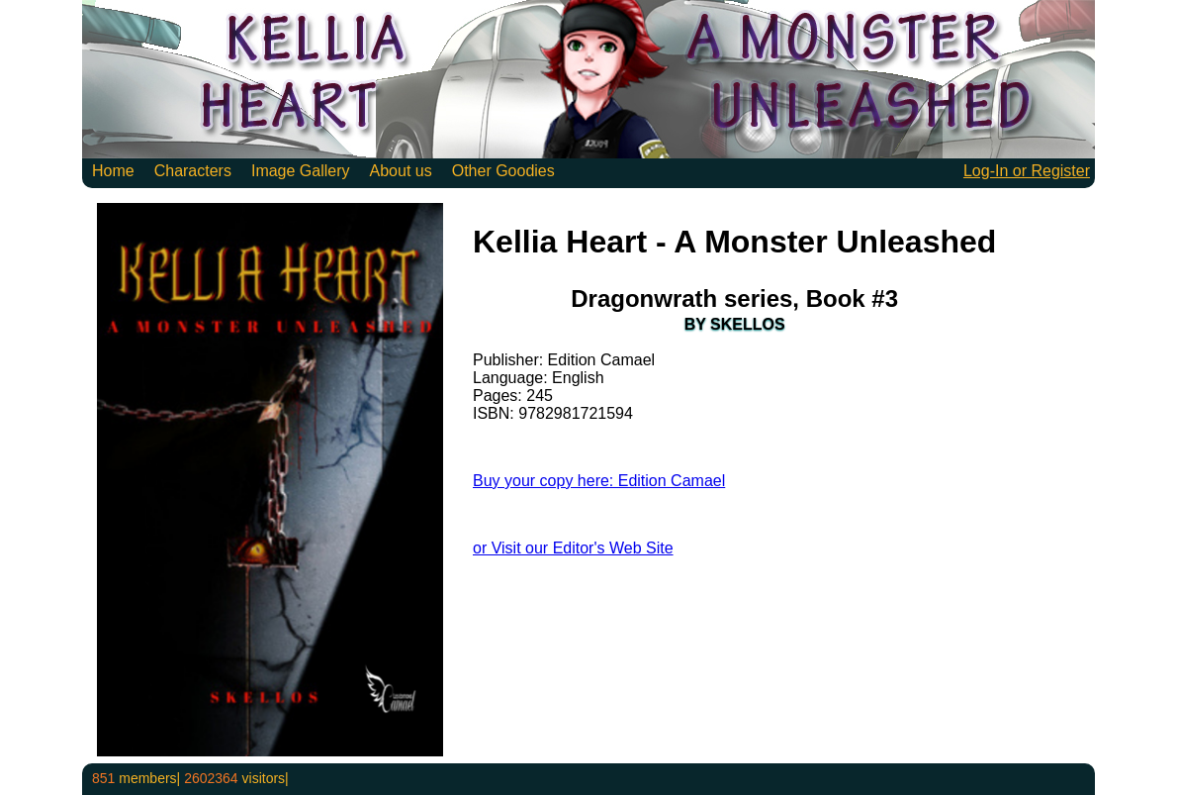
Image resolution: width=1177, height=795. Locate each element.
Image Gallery (300, 170)
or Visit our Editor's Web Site (573, 548)
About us (401, 170)
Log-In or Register (1026, 170)
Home (113, 170)
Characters (192, 170)
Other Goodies (503, 170)
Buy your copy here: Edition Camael (599, 480)
